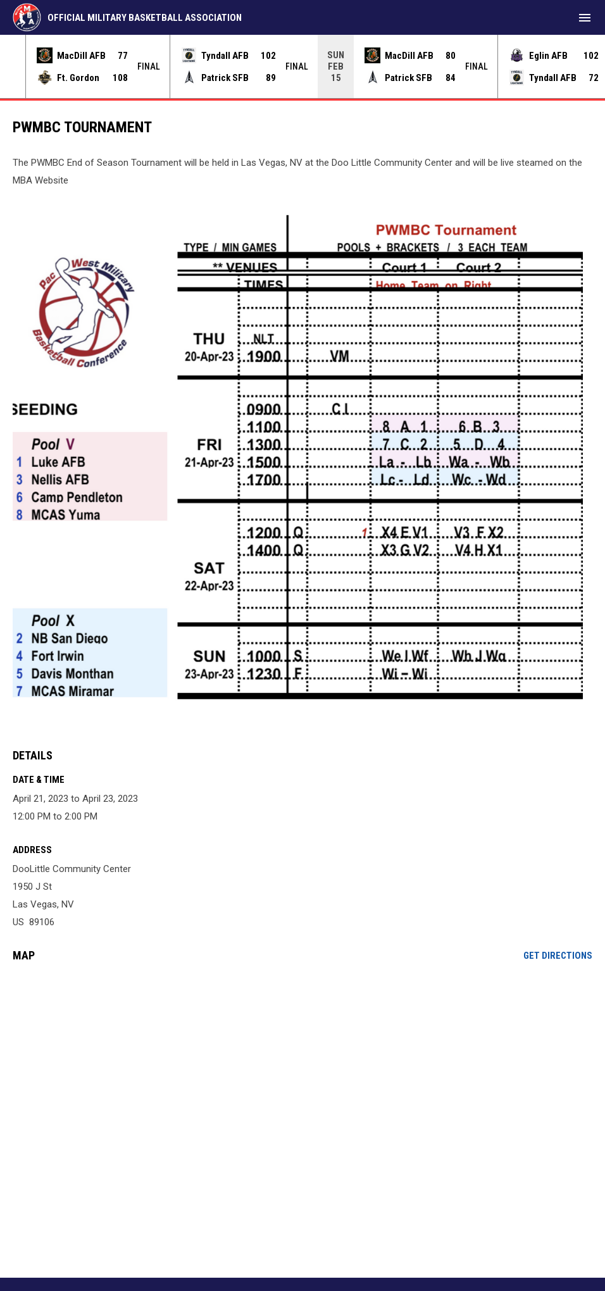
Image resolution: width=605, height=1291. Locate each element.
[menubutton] (584, 17)
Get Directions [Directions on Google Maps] (557, 955)
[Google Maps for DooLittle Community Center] (302, 1069)
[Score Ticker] (302, 66)
